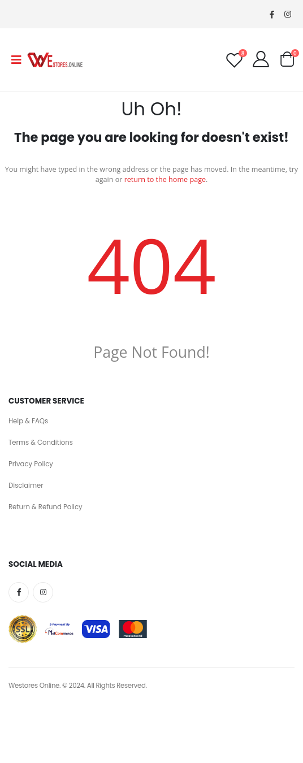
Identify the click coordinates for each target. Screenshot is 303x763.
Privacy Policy (30, 464)
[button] (287, 62)
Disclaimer (26, 485)
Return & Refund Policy (45, 506)
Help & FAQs (28, 421)
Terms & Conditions (40, 442)
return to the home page (165, 179)
